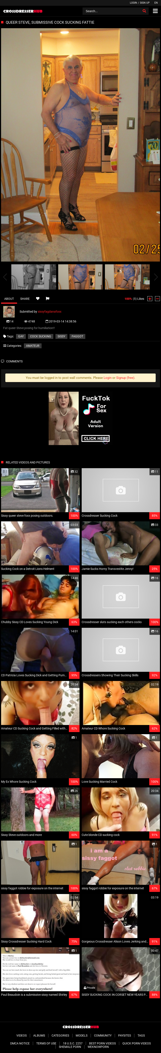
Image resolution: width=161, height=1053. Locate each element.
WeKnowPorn (98, 1047)
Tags (141, 1035)
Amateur (32, 345)
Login (133, 2)
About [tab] (9, 298)
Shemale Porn (70, 1047)
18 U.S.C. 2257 (73, 1043)
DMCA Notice (20, 1043)
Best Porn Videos (102, 1043)
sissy (61, 336)
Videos (21, 1035)
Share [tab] (25, 298)
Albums (39, 1035)
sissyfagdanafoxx (49, 311)
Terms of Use (46, 1043)
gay (21, 336)
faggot (77, 336)
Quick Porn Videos (136, 1043)
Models (81, 1035)
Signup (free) (125, 378)
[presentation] (5, 277)
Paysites (124, 1035)
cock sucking (40, 336)
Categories (60, 1035)
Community (103, 1035)
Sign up (145, 2)
